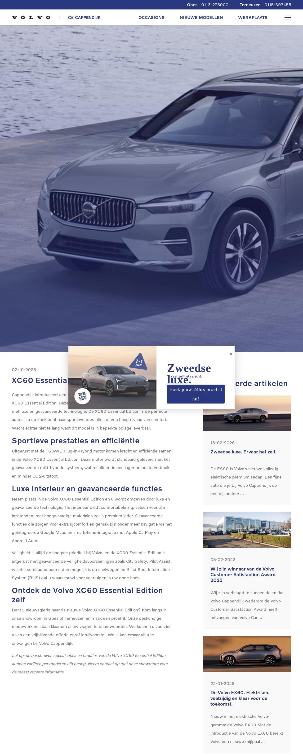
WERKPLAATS (252, 17)
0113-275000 (214, 4)
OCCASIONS (151, 17)
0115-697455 (277, 4)
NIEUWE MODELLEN (201, 17)
